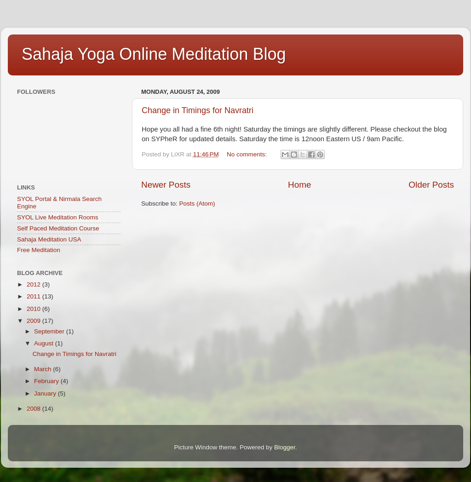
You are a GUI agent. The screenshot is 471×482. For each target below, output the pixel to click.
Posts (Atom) (197, 203)
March (43, 369)
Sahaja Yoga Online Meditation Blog (154, 54)
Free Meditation (38, 250)
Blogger (284, 447)
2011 (34, 296)
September (50, 331)
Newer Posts (165, 184)
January (46, 393)
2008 (34, 408)
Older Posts (431, 184)
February (47, 381)
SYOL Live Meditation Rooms (57, 217)
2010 (34, 308)
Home (299, 184)
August (44, 343)
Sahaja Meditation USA (49, 239)
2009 (34, 320)
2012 (34, 284)
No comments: (248, 154)
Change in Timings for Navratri (197, 110)
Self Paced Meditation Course (58, 228)
